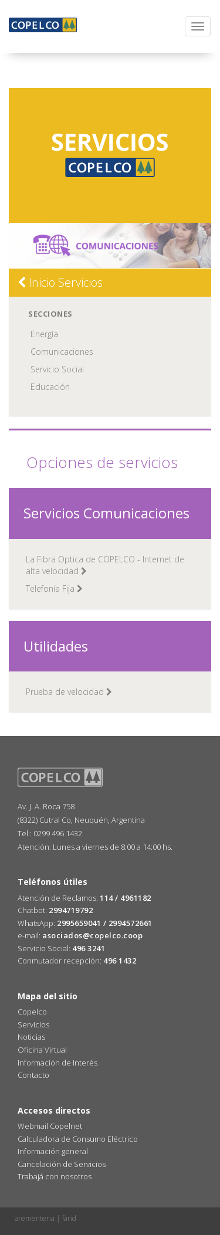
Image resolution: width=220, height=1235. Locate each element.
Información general (53, 1151)
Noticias (31, 1037)
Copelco (32, 1011)
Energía (44, 334)
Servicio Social (57, 369)
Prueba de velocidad (69, 691)
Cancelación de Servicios (62, 1164)
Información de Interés (57, 1062)
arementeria (35, 1218)
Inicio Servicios (60, 282)
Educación (50, 386)
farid (69, 1218)
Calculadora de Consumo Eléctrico (78, 1139)
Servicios (33, 1024)
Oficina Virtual (42, 1049)
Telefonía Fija (54, 588)
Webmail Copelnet (50, 1126)
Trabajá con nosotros (55, 1176)
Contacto (33, 1075)
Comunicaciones (62, 351)
